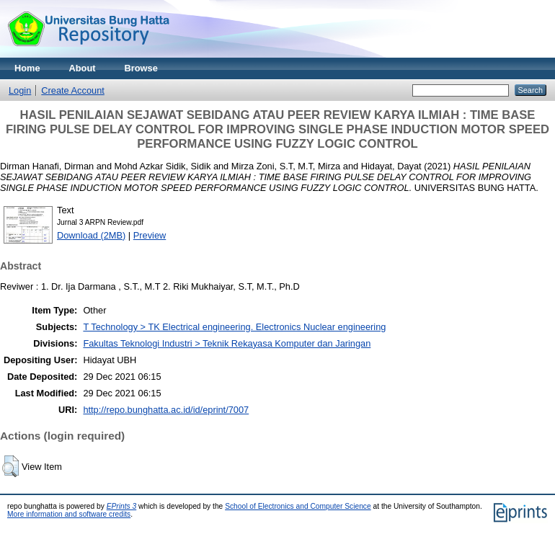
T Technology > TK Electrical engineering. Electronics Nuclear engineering (234, 326)
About (82, 68)
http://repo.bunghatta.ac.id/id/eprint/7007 (166, 409)
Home (27, 68)
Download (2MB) (91, 235)
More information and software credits (68, 514)
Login (20, 90)
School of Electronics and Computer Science (298, 506)
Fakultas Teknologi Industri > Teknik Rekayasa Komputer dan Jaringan (226, 343)
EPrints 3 (122, 506)
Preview (149, 235)
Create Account (73, 90)
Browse (141, 68)
